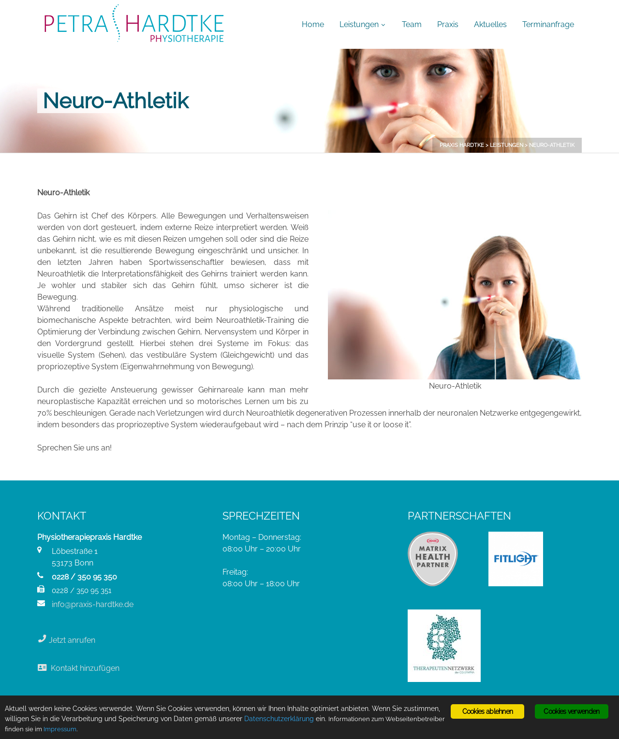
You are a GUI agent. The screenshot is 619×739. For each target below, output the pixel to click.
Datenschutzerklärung (279, 719)
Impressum (60, 729)
